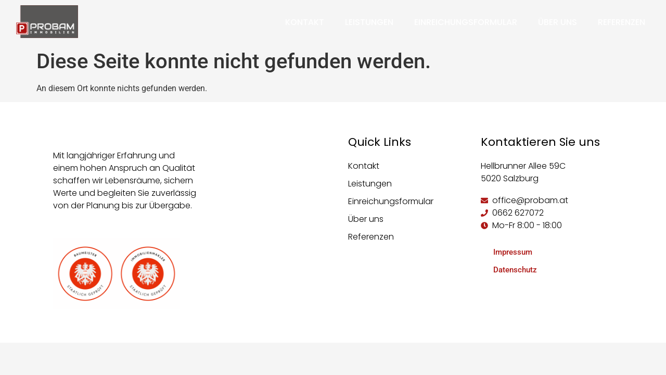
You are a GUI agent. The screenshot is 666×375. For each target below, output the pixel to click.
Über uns (557, 22)
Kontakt (304, 22)
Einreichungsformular (465, 22)
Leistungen (369, 22)
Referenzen (621, 22)
